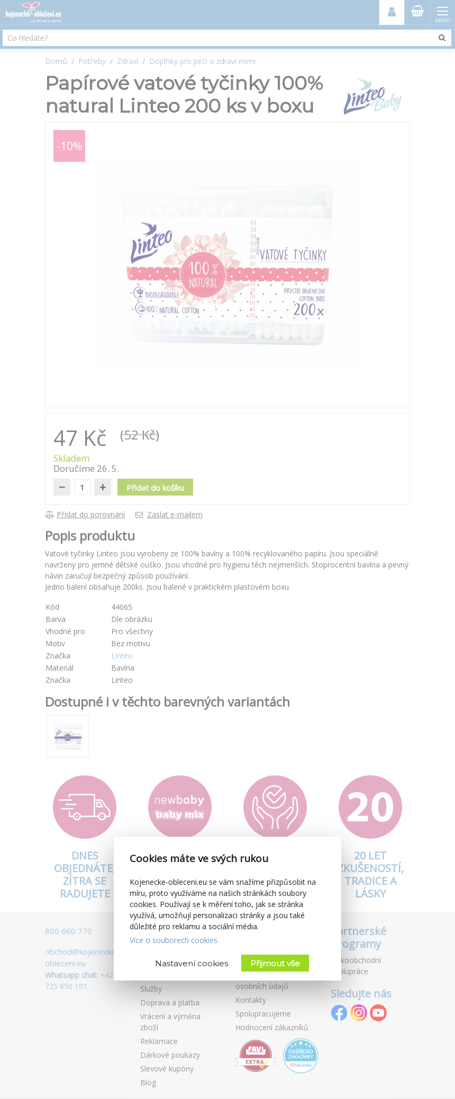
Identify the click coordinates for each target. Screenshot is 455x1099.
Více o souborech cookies (173, 940)
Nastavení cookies (191, 963)
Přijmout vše (275, 963)
